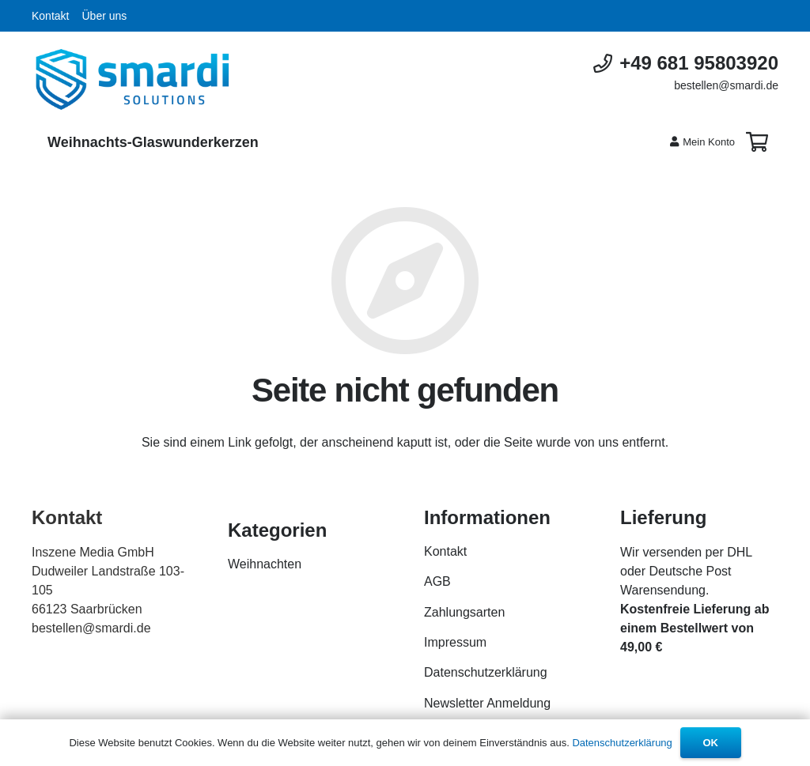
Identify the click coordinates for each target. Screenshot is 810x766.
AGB (437, 581)
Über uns (104, 15)
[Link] (132, 79)
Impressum (455, 642)
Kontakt (50, 15)
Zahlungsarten (464, 612)
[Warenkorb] (756, 142)
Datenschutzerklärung (485, 672)
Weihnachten (264, 564)
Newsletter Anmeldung (487, 703)
